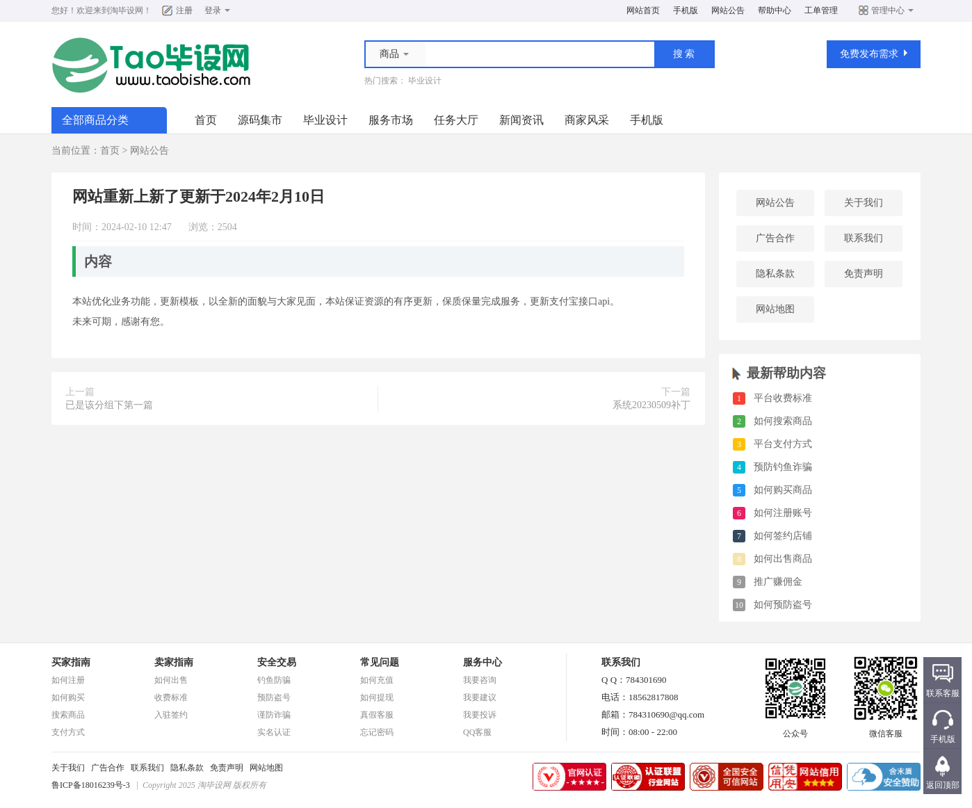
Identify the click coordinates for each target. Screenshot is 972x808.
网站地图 (775, 309)
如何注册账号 (783, 513)
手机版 (685, 10)
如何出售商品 (783, 559)
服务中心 (482, 662)
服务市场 (390, 120)
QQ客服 (477, 732)
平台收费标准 (783, 398)
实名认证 (274, 732)
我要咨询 (479, 680)
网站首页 (643, 10)
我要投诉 (479, 715)
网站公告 (728, 10)
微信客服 (886, 729)
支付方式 (68, 732)
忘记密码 (377, 732)
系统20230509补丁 (651, 405)
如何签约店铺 (783, 536)
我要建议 (479, 697)
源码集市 (260, 120)
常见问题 (379, 662)
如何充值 (377, 680)
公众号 (795, 729)
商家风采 (587, 120)
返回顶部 (942, 785)
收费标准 (171, 697)
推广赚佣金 (778, 581)
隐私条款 (775, 273)
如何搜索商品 (783, 421)
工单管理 (821, 10)
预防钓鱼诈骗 (783, 467)
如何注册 (68, 680)
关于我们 (863, 202)
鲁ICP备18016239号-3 (90, 785)
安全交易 (276, 662)
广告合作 (775, 238)
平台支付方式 (783, 444)
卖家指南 (173, 662)
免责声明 (863, 273)
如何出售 (171, 680)
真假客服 (377, 715)
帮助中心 (774, 10)
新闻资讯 (521, 120)
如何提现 (377, 697)
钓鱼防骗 (274, 680)
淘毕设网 (126, 10)
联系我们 (863, 238)
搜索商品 (68, 715)
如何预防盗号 (783, 604)
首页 (206, 120)
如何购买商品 (783, 490)
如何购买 (68, 697)
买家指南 (70, 662)
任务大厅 (456, 120)
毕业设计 (425, 81)
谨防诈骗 (274, 715)
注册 (184, 10)
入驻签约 (171, 715)
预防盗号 (274, 697)
